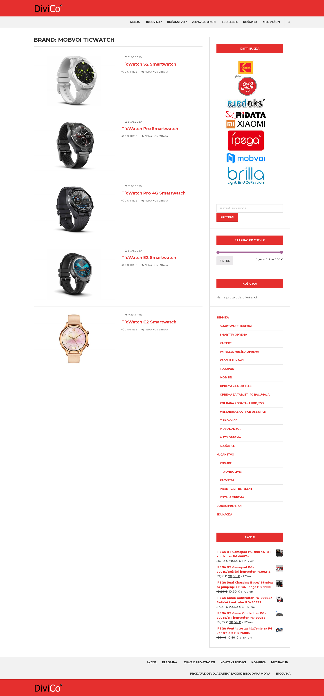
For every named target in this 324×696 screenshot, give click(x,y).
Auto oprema (230, 437)
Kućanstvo (176, 22)
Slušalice (227, 446)
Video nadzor (230, 428)
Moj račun (271, 22)
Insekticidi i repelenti (236, 488)
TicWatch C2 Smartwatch (149, 322)
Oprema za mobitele (235, 386)
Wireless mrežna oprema (239, 351)
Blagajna (169, 662)
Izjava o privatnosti (199, 662)
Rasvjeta (227, 480)
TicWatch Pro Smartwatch (150, 128)
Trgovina (152, 22)
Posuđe (226, 463)
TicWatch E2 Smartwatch (149, 257)
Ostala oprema (232, 497)
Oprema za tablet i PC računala (244, 394)
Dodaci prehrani (229, 506)
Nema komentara (155, 71)
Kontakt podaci (233, 662)
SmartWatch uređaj (236, 326)
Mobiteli (226, 377)
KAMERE (225, 343)
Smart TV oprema (233, 334)
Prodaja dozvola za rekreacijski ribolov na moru (230, 673)
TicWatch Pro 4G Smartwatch (154, 193)
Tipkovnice (228, 420)
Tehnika (222, 317)
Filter (225, 261)
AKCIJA (135, 22)
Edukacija (230, 22)
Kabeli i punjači (231, 360)
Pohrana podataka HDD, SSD (242, 403)
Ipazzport (228, 369)
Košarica (250, 22)
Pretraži (227, 217)
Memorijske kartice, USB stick (243, 411)
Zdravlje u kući (204, 22)
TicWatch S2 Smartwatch (149, 64)
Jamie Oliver (232, 471)
